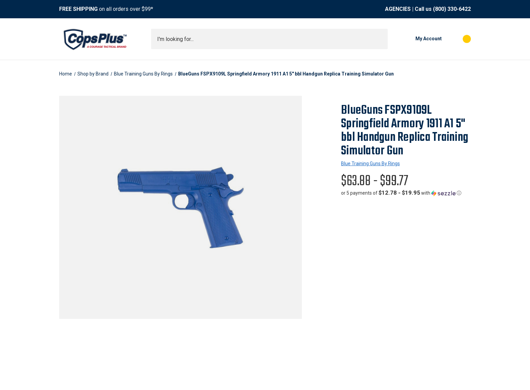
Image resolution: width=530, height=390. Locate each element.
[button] (401, 193)
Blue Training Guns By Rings (370, 163)
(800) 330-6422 (452, 9)
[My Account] (418, 38)
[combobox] (269, 39)
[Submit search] (380, 39)
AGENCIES (398, 9)
